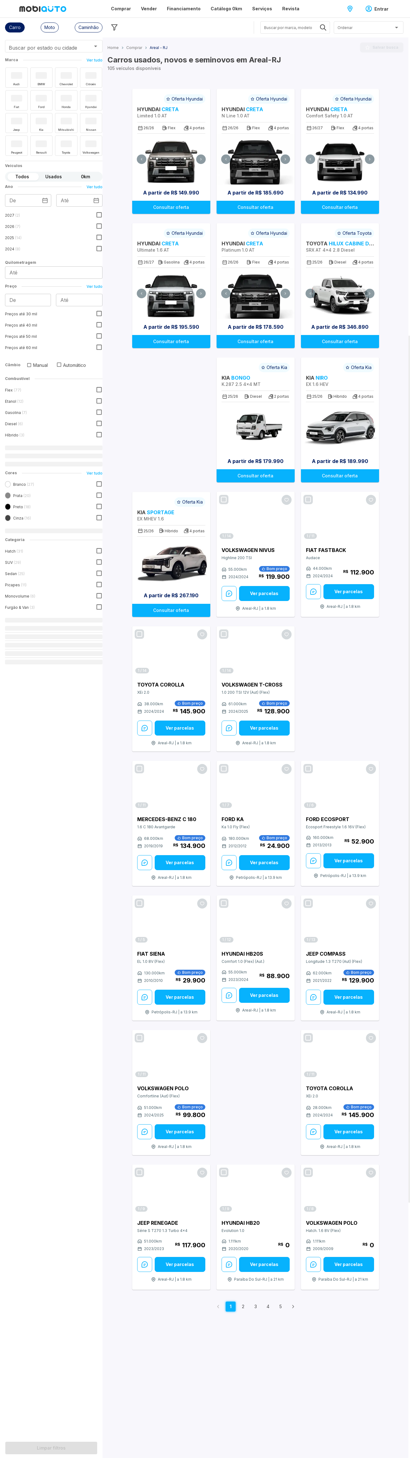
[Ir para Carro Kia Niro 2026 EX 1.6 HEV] (340, 427)
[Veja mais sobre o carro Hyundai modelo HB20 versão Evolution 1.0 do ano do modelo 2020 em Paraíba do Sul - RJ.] (256, 1233)
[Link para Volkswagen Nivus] (255, 517)
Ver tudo (94, 60)
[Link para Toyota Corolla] (171, 651)
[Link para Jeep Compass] (340, 920)
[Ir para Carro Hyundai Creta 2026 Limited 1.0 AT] (171, 159)
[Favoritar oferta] (287, 500)
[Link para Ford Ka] (255, 786)
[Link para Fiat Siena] (171, 920)
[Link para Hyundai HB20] (255, 1190)
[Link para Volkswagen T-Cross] (255, 651)
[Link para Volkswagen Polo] (171, 1055)
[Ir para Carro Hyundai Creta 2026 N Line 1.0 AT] (256, 159)
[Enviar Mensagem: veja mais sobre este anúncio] (229, 593)
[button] (15, 27)
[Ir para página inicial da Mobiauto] (43, 8)
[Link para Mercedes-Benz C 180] (171, 786)
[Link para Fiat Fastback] (340, 517)
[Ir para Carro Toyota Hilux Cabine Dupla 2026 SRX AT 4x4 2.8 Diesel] (340, 293)
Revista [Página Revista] (290, 8)
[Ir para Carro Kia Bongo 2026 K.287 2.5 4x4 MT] (256, 427)
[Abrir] (95, 46)
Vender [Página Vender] (149, 8)
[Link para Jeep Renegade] (171, 1190)
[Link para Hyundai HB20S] (255, 920)
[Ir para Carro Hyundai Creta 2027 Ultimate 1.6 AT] (171, 293)
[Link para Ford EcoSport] (340, 786)
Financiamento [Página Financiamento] (184, 8)
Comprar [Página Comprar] (121, 8)
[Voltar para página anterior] (218, 1307)
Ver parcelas (264, 593)
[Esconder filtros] (114, 27)
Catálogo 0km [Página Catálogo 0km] (226, 8)
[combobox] (46, 48)
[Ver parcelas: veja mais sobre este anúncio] (264, 593)
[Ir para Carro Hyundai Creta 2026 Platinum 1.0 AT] (256, 293)
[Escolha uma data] (45, 200)
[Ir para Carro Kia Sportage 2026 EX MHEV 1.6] (171, 562)
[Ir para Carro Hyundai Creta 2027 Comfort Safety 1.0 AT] (340, 159)
